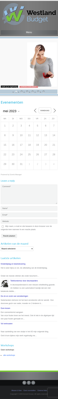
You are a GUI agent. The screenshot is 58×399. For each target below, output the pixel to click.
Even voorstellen (30, 390)
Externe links (42, 390)
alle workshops (9, 355)
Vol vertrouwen (6, 324)
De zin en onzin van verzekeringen (14, 296)
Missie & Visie (17, 390)
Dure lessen (5, 308)
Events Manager (16, 174)
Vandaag (45, 110)
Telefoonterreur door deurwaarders (24, 281)
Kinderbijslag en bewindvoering (13, 264)
